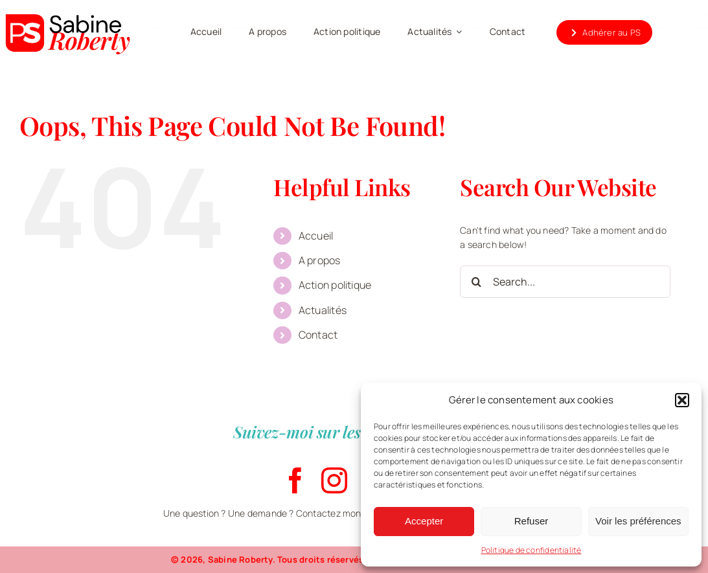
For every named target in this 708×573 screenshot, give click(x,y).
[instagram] (334, 480)
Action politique (335, 285)
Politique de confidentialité (531, 550)
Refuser (531, 520)
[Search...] (565, 281)
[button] (682, 400)
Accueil (316, 236)
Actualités (323, 310)
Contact (318, 335)
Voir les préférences (638, 520)
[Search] (476, 281)
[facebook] (295, 480)
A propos (320, 260)
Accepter (424, 520)
